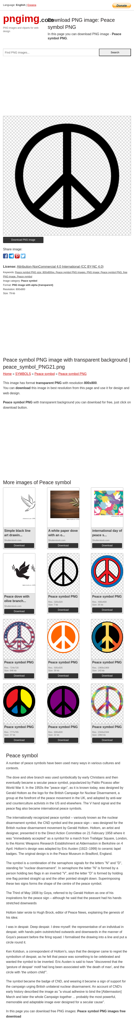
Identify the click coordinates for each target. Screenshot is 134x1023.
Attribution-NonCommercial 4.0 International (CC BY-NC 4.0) (60, 266)
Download (19, 545)
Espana (31, 4)
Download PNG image (23, 239)
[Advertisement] (67, 87)
